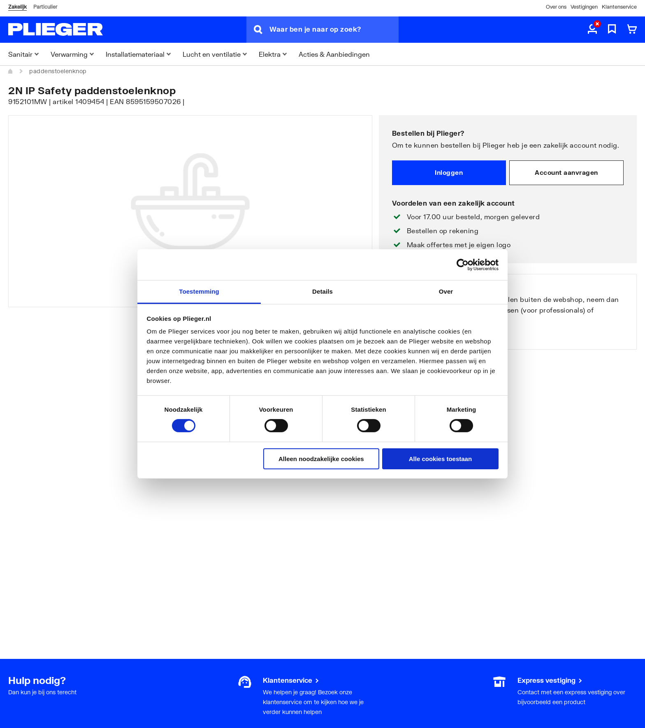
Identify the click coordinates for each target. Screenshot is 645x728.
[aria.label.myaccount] (592, 30)
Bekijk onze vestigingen (426, 337)
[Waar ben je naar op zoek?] (334, 29)
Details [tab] (322, 291)
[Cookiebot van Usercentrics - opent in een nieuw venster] (463, 264)
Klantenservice (619, 7)
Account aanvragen (566, 172)
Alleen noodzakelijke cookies (321, 458)
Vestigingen (584, 7)
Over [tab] (446, 291)
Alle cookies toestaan (440, 458)
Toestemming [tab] (199, 291)
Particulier (45, 7)
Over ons (556, 7)
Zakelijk (17, 7)
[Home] (10, 71)
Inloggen (449, 172)
